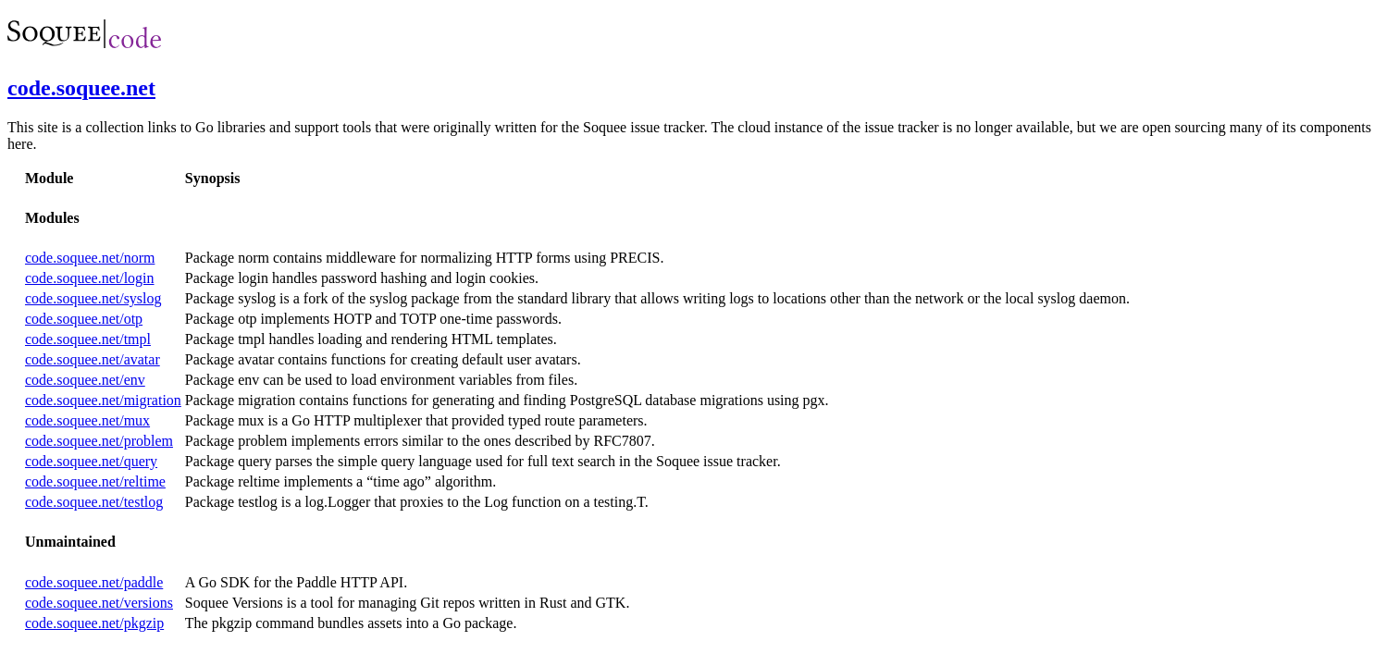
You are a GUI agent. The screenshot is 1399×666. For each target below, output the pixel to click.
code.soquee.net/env (85, 380)
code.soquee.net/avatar (92, 359)
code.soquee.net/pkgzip (94, 623)
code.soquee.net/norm (90, 257)
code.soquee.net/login (90, 278)
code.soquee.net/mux (87, 420)
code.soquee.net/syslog (93, 298)
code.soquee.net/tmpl (88, 339)
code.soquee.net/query (91, 461)
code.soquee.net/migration (103, 400)
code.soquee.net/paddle (94, 582)
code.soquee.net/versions (99, 602)
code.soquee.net (81, 88)
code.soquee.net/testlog (94, 502)
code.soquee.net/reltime (95, 481)
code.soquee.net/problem (99, 441)
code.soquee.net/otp (83, 319)
